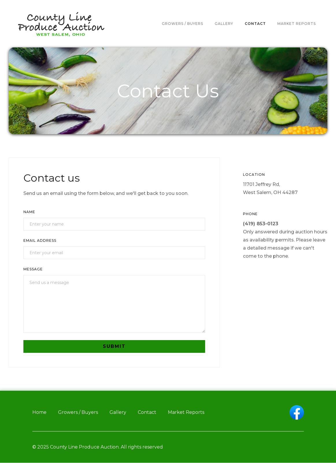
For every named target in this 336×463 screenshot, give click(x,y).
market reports (296, 23)
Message (33, 269)
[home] (60, 24)
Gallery (117, 412)
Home (39, 412)
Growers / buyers (182, 23)
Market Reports (186, 412)
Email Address (39, 240)
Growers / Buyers (78, 412)
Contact (147, 412)
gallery (224, 23)
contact (255, 23)
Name (29, 212)
